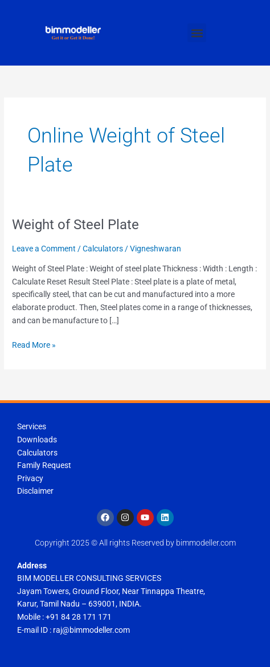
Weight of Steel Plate (75, 225)
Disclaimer (35, 490)
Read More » (34, 344)
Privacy (30, 478)
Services (31, 426)
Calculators (103, 248)
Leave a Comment (44, 248)
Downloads (37, 439)
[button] (196, 32)
